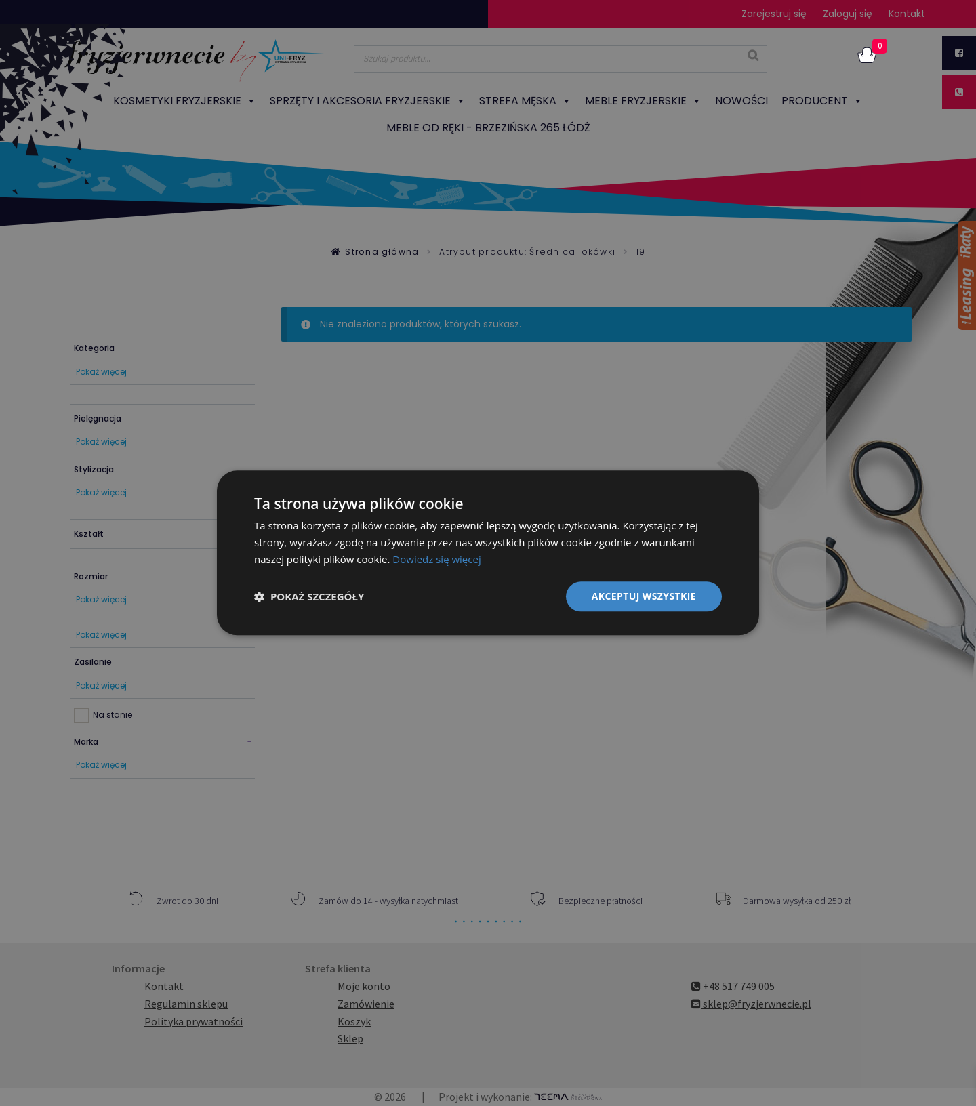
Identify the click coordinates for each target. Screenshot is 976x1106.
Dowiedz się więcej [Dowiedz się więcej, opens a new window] (436, 559)
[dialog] (488, 552)
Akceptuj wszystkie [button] (644, 596)
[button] (309, 596)
